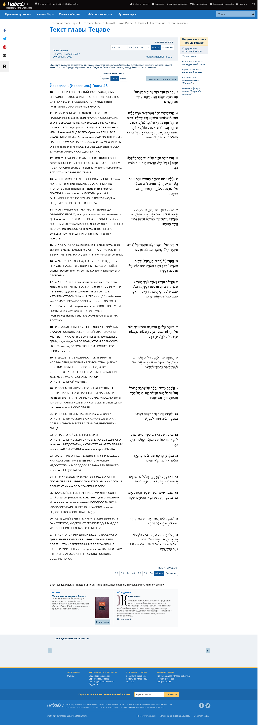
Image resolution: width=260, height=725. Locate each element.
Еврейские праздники (136, 676)
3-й (124, 47)
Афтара (155, 47)
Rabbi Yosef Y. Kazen (104, 707)
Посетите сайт (124, 619)
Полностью (167, 47)
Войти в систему (140, 4)
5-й (136, 47)
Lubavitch (109, 704)
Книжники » (134, 596)
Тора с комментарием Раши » (69, 596)
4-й (130, 47)
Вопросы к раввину (177, 4)
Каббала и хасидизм (99, 14)
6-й (142, 47)
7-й (147, 47)
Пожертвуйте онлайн (222, 4)
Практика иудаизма (18, 14)
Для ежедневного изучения (101, 682)
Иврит (123, 79)
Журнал (71, 676)
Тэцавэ (142, 23)
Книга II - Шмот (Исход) (119, 23)
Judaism (131, 707)
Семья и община (69, 14)
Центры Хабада (198, 4)
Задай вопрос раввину (99, 676)
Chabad (101, 704)
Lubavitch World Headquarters (159, 704)
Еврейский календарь (99, 679)
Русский (241, 4)
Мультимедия (127, 14)
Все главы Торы (91, 23)
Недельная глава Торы (64, 23)
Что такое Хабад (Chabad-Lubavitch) (173, 676)
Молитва (130, 682)
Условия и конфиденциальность (175, 716)
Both (115, 79)
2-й (119, 47)
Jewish (142, 707)
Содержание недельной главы (169, 23)
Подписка (158, 4)
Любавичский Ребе (165, 679)
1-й (113, 47)
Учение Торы (45, 14)
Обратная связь (201, 716)
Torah (125, 707)
